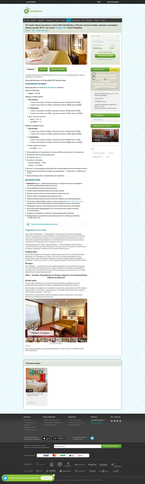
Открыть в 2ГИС (114, 88)
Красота (34, 20)
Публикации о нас (30, 422)
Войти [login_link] (99, 2)
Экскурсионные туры (99, 153)
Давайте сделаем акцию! (52, 420)
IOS (54, 75)
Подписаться (47, 478)
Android (62, 75)
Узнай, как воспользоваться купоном (44, 224)
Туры (69, 20)
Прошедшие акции (50, 425)
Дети (58, 20)
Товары (97, 20)
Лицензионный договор (76, 422)
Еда (28, 20)
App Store (47, 438)
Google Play (59, 438)
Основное (30, 69)
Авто (83, 20)
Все (25, 20)
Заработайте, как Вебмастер (53, 422)
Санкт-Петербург (31, 2)
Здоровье (41, 20)
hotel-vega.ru (98, 120)
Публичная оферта (75, 425)
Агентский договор (75, 420)
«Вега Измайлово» (50, 87)
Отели (63, 20)
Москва (111, 153)
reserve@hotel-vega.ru (75, 201)
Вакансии (28, 425)
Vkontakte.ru (114, 421)
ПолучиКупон (76, 20)
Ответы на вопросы (31, 430)
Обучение (90, 20)
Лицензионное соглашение (102, 89)
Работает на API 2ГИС (103, 88)
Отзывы (43, 69)
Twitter (117, 421)
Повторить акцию (105, 56)
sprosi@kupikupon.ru (97, 420)
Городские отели (97, 156)
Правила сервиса (30, 427)
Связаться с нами (96, 423)
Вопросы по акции (58, 69)
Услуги (103, 20)
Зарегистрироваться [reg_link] (113, 2)
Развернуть (114, 69)
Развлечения (50, 20)
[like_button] (115, 36)
